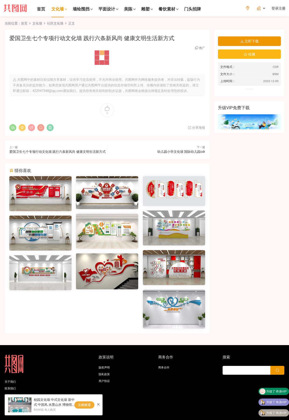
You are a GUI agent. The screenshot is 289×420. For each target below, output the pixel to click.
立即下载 (249, 41)
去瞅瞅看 (84, 405)
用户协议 (104, 381)
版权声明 (104, 367)
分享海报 (196, 128)
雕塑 (145, 9)
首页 (41, 9)
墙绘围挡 (81, 9)
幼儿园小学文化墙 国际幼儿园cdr (181, 152)
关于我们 (10, 381)
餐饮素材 (166, 9)
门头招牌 (192, 9)
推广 (202, 48)
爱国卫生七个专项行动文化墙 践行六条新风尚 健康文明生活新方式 (57, 152)
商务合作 (163, 367)
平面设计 (106, 9)
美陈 (128, 9)
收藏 (249, 54)
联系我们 (10, 388)
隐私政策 (104, 374)
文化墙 (57, 9)
